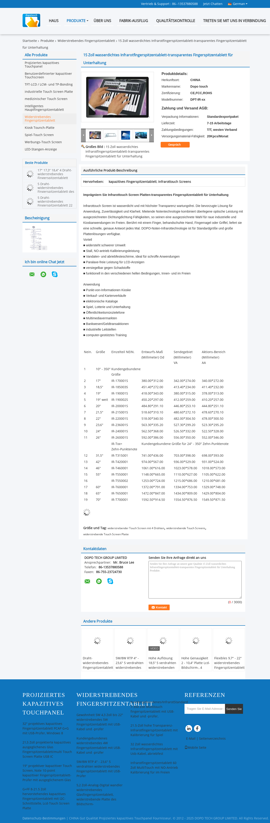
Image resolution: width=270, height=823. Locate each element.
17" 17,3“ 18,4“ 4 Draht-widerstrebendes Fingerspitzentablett (55, 174)
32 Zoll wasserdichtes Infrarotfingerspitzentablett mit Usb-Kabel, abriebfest (154, 749)
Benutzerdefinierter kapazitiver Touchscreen (48, 75)
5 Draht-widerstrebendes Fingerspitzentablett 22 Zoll (55, 203)
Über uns (102, 21)
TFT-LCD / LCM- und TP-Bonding (49, 84)
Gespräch (177, 145)
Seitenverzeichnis (212, 739)
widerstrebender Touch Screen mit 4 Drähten (136, 528)
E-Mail (191, 739)
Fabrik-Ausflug (133, 21)
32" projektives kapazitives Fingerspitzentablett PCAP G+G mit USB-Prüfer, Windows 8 (45, 728)
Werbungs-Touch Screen (43, 142)
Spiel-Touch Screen (39, 135)
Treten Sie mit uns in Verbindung (234, 21)
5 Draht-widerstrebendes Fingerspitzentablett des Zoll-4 (56, 189)
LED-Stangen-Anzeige (41, 149)
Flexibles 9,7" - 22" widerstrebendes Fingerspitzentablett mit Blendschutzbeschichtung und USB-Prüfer (229, 670)
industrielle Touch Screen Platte (49, 92)
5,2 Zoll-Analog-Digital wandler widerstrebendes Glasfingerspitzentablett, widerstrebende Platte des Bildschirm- (99, 794)
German (240, 4)
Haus (53, 21)
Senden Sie (234, 709)
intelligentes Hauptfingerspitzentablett (44, 108)
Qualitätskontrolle (175, 21)
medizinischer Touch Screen (46, 99)
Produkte (76, 21)
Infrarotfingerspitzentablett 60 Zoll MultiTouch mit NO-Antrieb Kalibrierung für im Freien (154, 767)
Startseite (29, 41)
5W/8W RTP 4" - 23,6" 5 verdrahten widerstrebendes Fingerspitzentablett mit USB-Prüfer (131, 667)
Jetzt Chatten (213, 4)
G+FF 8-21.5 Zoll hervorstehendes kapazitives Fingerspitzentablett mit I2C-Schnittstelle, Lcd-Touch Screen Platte (46, 798)
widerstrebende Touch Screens (185, 528)
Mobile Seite (195, 748)
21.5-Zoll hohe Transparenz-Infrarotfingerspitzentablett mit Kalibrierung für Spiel (154, 730)
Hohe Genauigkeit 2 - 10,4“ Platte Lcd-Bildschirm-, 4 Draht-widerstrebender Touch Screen (195, 670)
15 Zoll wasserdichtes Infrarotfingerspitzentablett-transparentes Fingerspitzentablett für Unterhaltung (117, 151)
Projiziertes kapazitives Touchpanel (42, 64)
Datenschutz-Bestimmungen (43, 818)
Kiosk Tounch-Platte (39, 128)
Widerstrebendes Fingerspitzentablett (86, 41)
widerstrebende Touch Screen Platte (106, 534)
